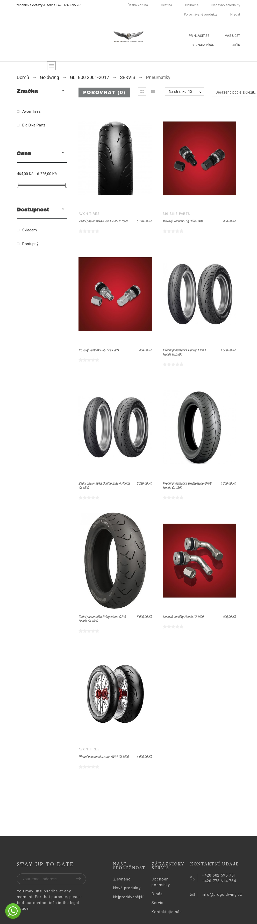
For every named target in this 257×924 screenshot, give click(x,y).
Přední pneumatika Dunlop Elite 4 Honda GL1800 (184, 352)
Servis (157, 902)
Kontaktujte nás (167, 911)
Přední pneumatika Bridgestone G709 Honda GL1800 (187, 485)
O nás (157, 894)
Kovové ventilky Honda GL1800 (183, 616)
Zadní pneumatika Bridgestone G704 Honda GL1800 (102, 618)
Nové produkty (127, 888)
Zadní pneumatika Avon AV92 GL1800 (102, 221)
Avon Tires (31, 111)
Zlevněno (122, 879)
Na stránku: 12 (180, 91)
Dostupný (30, 243)
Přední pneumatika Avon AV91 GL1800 (103, 756)
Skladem (29, 230)
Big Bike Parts (34, 125)
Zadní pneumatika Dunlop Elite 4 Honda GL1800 (104, 485)
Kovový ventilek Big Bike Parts (183, 221)
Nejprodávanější (128, 897)
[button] (63, 91)
